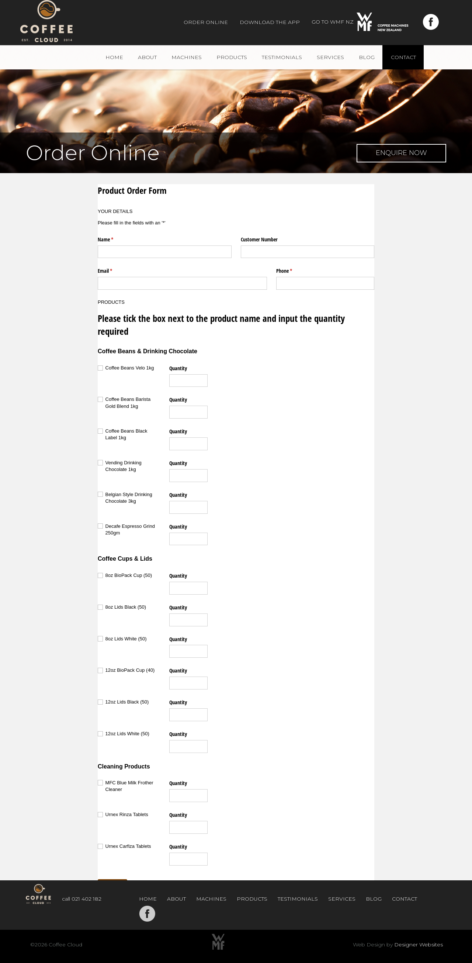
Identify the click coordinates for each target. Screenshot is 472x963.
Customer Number (259, 239)
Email (113, 271)
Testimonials (282, 57)
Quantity (178, 368)
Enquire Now (401, 153)
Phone (292, 271)
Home (114, 57)
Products (231, 57)
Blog (367, 57)
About (147, 57)
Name (114, 239)
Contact (403, 57)
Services (330, 57)
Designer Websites (418, 944)
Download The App (270, 22)
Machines (186, 57)
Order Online (206, 22)
